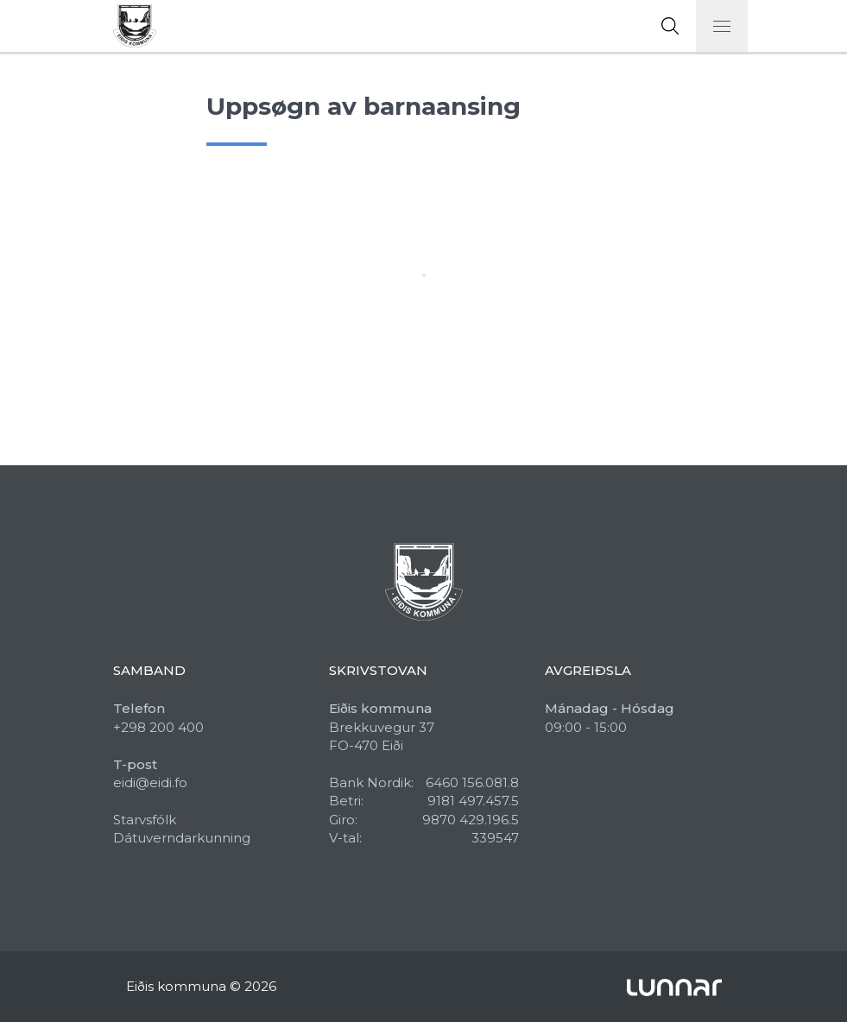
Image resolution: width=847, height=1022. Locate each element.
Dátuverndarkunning (181, 838)
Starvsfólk (144, 819)
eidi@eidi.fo (150, 782)
